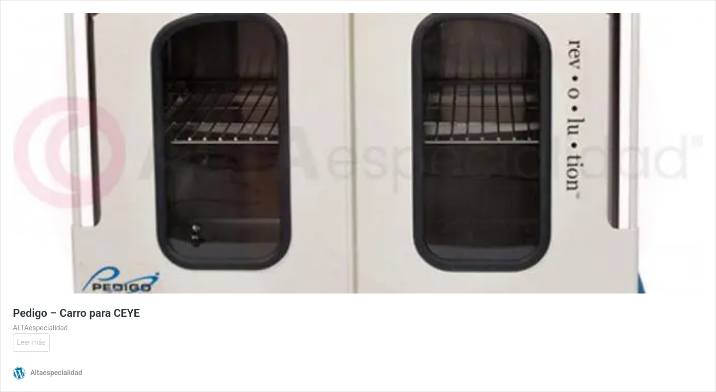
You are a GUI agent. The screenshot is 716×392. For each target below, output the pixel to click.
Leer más (31, 342)
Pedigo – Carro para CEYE (76, 313)
